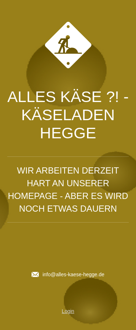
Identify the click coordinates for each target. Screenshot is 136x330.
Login (68, 311)
